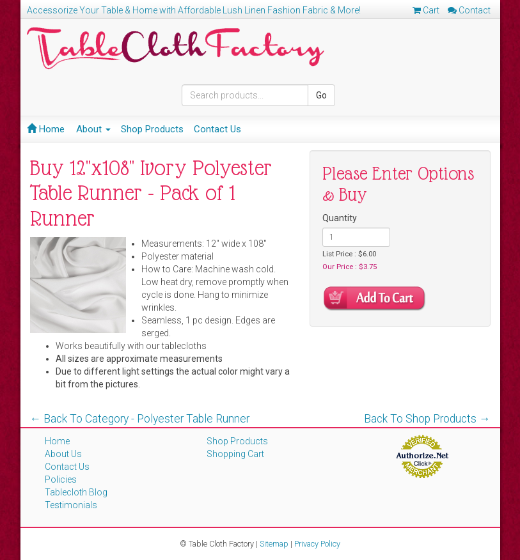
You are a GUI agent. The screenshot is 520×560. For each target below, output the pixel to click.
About (93, 129)
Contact (469, 10)
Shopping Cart (235, 454)
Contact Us (217, 129)
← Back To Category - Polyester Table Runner (140, 418)
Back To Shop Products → (427, 418)
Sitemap (274, 543)
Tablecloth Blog (76, 492)
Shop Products (152, 129)
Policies (61, 479)
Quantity (339, 218)
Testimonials (71, 505)
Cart (426, 10)
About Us (63, 454)
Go (321, 95)
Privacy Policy (317, 543)
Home (46, 129)
